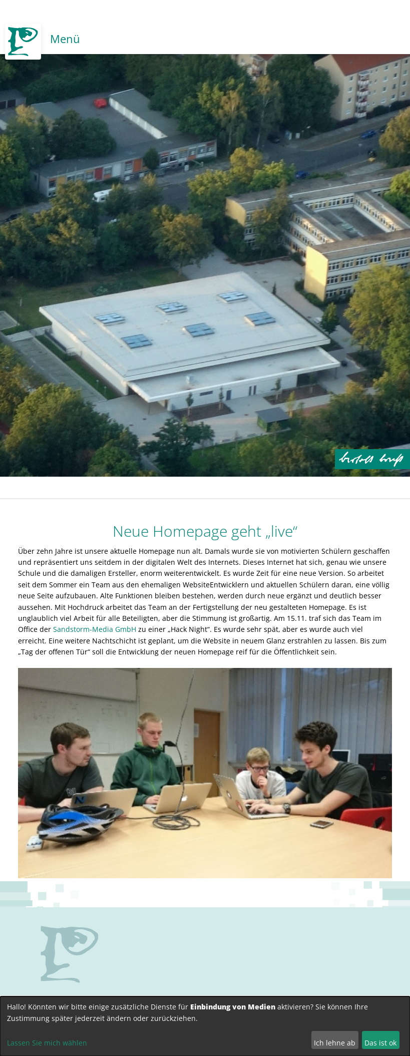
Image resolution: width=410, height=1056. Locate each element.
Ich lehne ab (334, 1042)
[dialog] (205, 1026)
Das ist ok (380, 1042)
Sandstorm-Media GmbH (94, 629)
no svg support (70, 954)
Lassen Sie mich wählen (47, 1042)
